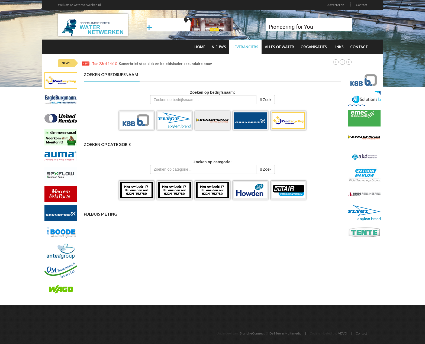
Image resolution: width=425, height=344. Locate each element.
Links (338, 47)
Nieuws (219, 47)
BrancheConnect (252, 333)
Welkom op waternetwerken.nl (79, 5)
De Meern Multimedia (285, 333)
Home (199, 47)
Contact (361, 5)
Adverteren (335, 5)
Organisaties (314, 47)
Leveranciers (245, 47)
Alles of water (279, 47)
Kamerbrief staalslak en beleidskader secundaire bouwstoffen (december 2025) (187, 64)
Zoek (265, 100)
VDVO (342, 333)
